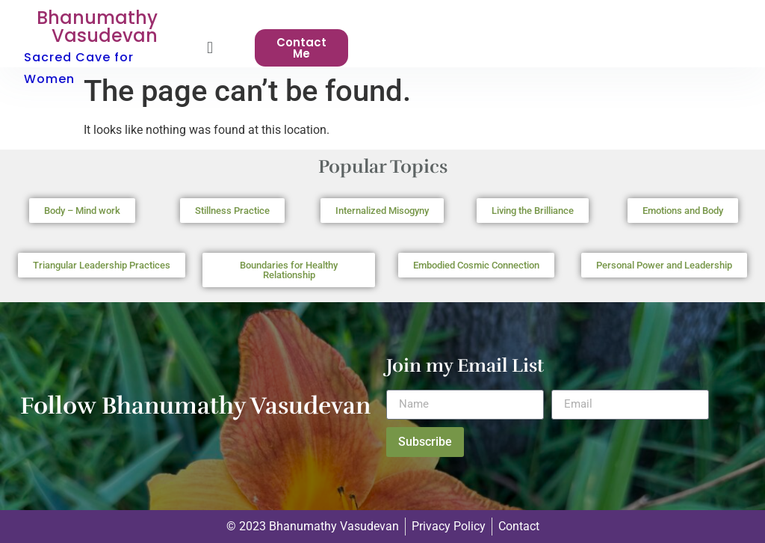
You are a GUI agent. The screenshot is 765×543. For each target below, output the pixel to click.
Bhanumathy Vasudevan (97, 26)
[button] (209, 48)
